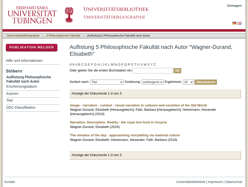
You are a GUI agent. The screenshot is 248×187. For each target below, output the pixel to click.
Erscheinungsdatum (21, 86)
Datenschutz (233, 182)
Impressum (215, 182)
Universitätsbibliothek (190, 182)
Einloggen (235, 5)
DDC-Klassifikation (20, 107)
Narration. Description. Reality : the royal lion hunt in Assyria (118, 122)
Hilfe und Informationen (24, 61)
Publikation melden (31, 47)
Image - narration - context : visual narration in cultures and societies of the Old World (138, 105)
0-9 (72, 64)
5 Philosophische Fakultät (63, 35)
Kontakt (10, 182)
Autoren (12, 94)
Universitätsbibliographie (23, 35)
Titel (9, 100)
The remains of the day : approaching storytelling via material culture (125, 135)
